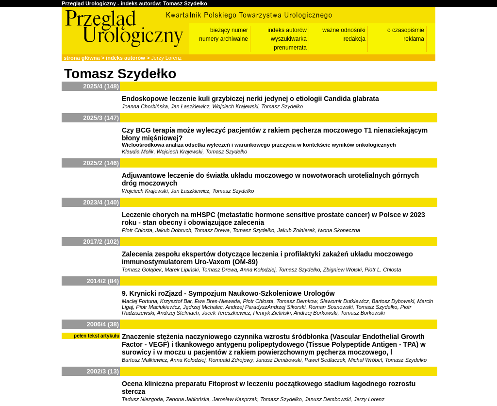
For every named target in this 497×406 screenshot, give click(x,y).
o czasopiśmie (405, 30)
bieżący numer (229, 30)
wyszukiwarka (289, 38)
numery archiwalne (223, 38)
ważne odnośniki (343, 30)
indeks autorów (287, 30)
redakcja (354, 38)
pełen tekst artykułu (96, 335)
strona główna (82, 58)
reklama (413, 38)
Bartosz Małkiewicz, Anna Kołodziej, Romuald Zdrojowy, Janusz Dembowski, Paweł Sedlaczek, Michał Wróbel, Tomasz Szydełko (274, 360)
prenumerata (290, 47)
